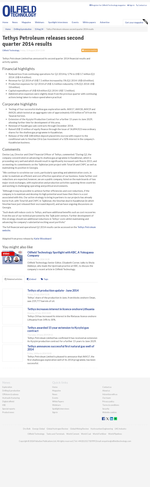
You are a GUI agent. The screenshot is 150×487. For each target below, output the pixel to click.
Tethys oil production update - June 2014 (52, 290)
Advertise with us (109, 394)
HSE (4, 405)
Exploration (7, 387)
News (54, 394)
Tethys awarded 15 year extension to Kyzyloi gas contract (58, 329)
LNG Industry (120, 428)
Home (5, 22)
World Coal (86, 434)
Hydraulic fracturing (11, 398)
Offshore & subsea (10, 394)
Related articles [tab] (13, 279)
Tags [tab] (44, 279)
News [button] (15, 22)
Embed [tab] (31, 279)
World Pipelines (115, 434)
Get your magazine (136, 22)
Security (105, 408)
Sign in (131, 5)
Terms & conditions (110, 405)
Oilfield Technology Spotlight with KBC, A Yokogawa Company (60, 254)
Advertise (104, 22)
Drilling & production (11, 390)
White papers (89, 22)
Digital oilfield (8, 401)
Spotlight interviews (58, 22)
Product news (8, 412)
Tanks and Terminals (55, 434)
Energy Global (38, 428)
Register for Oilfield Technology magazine (108, 5)
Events (75, 22)
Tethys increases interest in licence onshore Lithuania (60, 309)
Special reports (8, 408)
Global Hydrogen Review (57, 428)
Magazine (26, 22)
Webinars (39, 22)
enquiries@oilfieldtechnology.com (116, 441)
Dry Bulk (27, 428)
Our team (106, 398)
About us (106, 390)
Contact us (141, 5)
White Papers (58, 401)
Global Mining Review (79, 428)
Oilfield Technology (10, 50)
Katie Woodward (42, 238)
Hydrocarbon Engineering (102, 428)
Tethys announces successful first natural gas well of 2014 (60, 348)
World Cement (72, 434)
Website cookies (109, 412)
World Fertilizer (99, 434)
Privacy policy (108, 401)
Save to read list (89, 50)
